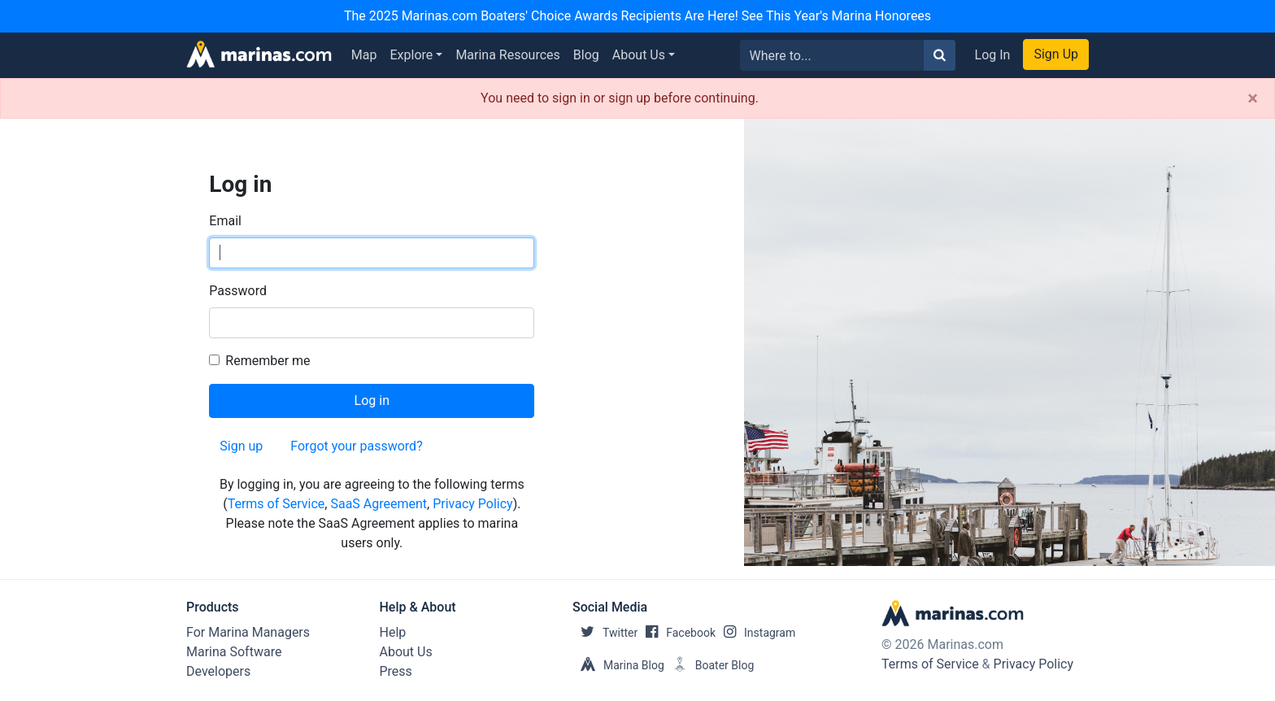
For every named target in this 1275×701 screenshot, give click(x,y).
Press (396, 671)
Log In (993, 55)
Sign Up (1055, 54)
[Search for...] (832, 55)
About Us (638, 55)
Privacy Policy (473, 504)
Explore (411, 55)
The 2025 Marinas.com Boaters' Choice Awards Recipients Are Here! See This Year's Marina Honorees (637, 16)
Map (364, 55)
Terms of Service (276, 504)
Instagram (755, 632)
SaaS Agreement (378, 504)
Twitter (605, 632)
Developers (218, 671)
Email (225, 221)
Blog (586, 55)
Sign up (241, 446)
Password (238, 290)
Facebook (677, 632)
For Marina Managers (248, 632)
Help (393, 632)
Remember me (267, 360)
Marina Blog (618, 665)
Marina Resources (507, 55)
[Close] (1252, 98)
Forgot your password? (356, 446)
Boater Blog (709, 665)
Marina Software (233, 652)
